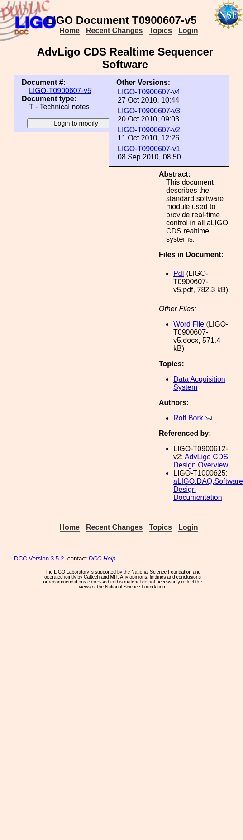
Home (70, 30)
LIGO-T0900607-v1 (149, 149)
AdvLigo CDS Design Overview (200, 461)
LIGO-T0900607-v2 (149, 130)
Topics (160, 30)
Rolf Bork (188, 418)
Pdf (178, 273)
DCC (20, 558)
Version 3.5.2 (46, 558)
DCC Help (102, 558)
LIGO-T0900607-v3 (149, 111)
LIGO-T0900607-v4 (149, 92)
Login (188, 30)
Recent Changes (114, 30)
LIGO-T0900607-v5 (60, 90)
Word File (188, 324)
